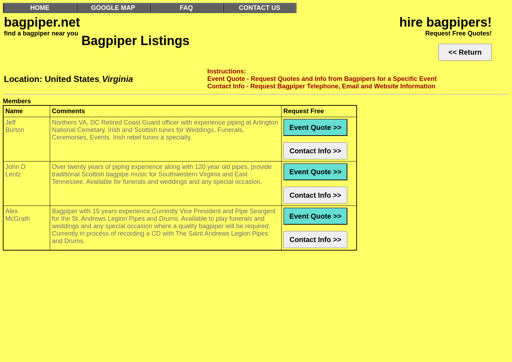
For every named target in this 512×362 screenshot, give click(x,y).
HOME (39, 7)
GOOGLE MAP (113, 7)
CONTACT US (260, 7)
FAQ (186, 7)
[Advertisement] (216, 308)
